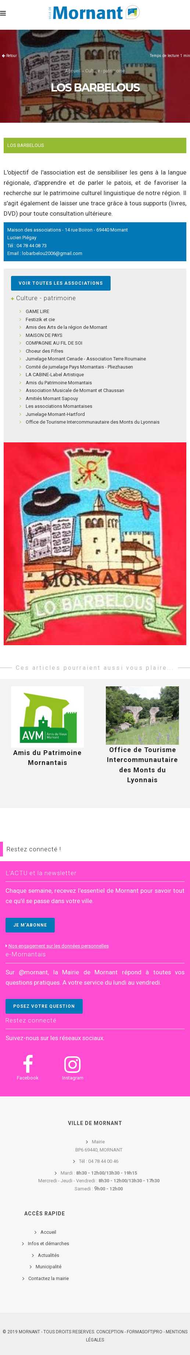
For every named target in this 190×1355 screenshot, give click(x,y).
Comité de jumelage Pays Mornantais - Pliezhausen (79, 367)
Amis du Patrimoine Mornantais (59, 382)
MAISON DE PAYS (44, 335)
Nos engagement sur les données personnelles (58, 946)
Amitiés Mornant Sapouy (52, 398)
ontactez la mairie (50, 1278)
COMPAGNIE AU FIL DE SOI (54, 343)
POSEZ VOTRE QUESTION (44, 1006)
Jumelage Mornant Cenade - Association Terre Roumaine (86, 359)
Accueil (72, 70)
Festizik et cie (40, 319)
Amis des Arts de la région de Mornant (66, 327)
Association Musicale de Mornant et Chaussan (75, 390)
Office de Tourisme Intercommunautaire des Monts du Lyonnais (92, 422)
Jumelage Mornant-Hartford (55, 414)
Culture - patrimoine (105, 70)
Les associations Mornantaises (59, 406)
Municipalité (48, 1266)
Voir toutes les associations (61, 283)
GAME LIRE (37, 311)
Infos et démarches (48, 1243)
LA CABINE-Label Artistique (55, 374)
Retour (11, 55)
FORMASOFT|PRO (144, 1331)
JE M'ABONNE (30, 925)
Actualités (48, 1255)
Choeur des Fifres (44, 351)
